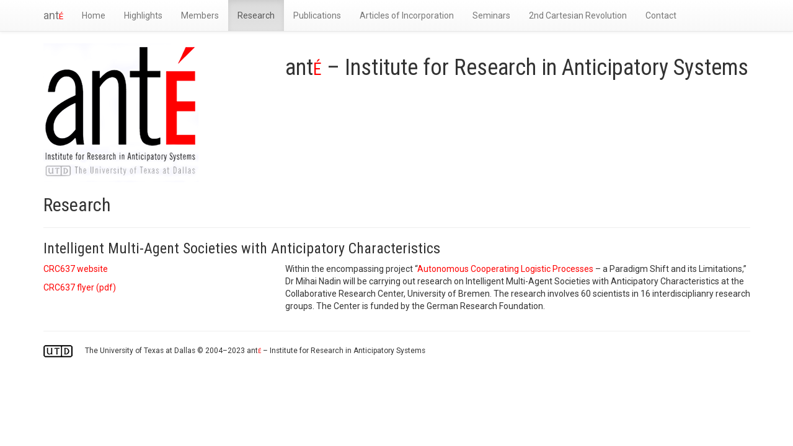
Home (93, 15)
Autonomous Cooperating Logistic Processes (505, 269)
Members (200, 15)
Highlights (143, 15)
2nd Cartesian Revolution (578, 15)
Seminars (491, 15)
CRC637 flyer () (79, 287)
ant (53, 15)
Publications (317, 15)
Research (256, 15)
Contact (660, 15)
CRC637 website (75, 269)
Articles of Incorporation (407, 15)
